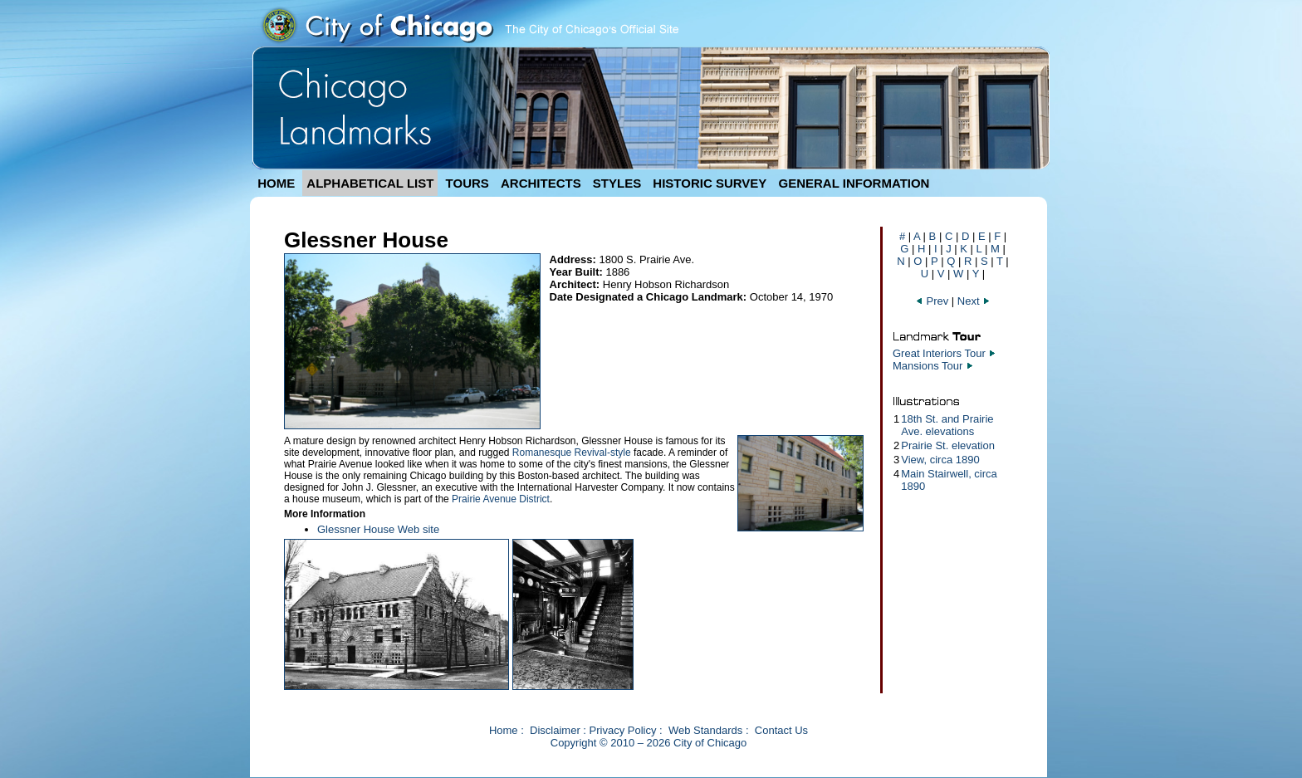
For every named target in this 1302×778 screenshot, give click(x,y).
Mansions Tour (927, 366)
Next (974, 301)
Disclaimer (555, 730)
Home (503, 730)
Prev (931, 301)
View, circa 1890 (940, 459)
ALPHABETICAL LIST (369, 183)
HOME (276, 183)
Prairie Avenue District (501, 499)
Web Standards (705, 730)
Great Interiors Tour (939, 353)
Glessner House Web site (378, 529)
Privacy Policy (623, 730)
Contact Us (781, 730)
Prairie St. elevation (948, 445)
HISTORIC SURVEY (709, 183)
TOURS (467, 183)
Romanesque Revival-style (571, 452)
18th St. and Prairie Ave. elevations (947, 425)
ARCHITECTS (541, 183)
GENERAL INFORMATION (854, 183)
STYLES (617, 183)
